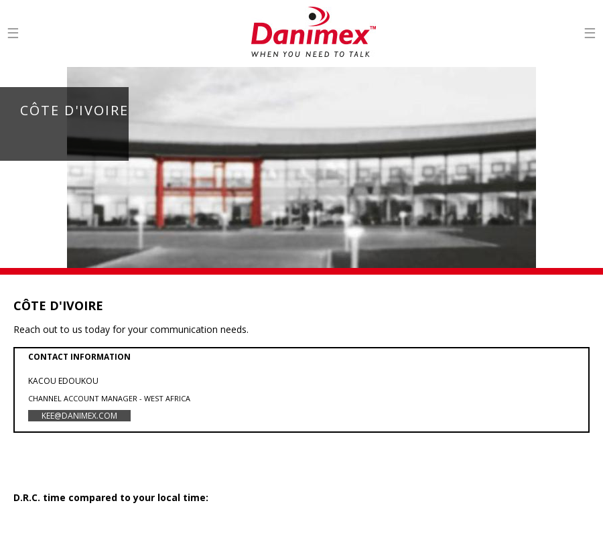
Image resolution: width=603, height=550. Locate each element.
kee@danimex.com (79, 415)
